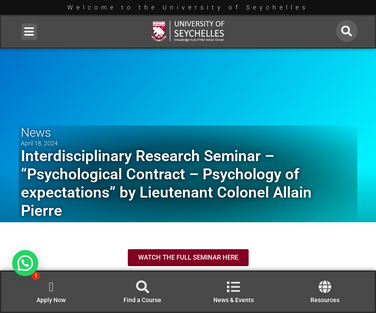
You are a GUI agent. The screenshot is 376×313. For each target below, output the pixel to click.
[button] (29, 31)
